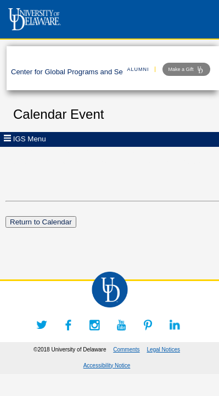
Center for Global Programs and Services (76, 72)
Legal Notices (163, 349)
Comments (126, 349)
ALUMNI (138, 69)
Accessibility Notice (107, 365)
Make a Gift (186, 70)
